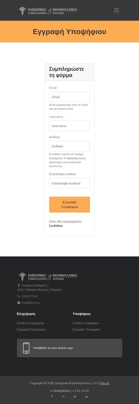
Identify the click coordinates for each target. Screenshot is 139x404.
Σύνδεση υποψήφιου (86, 323)
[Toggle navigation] (116, 10)
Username (56, 117)
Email (53, 88)
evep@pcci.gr (28, 302)
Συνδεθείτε (56, 226)
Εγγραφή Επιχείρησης (31, 329)
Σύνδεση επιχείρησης (30, 323)
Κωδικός (54, 137)
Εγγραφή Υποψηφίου (86, 329)
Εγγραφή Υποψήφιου (69, 204)
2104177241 (27, 296)
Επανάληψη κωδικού (62, 174)
